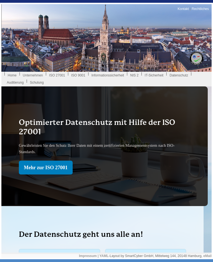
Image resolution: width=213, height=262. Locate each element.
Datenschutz (178, 75)
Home (12, 75)
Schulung (37, 82)
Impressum (88, 256)
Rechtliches (200, 9)
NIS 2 (134, 75)
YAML (104, 256)
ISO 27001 (57, 75)
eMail (207, 256)
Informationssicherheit (108, 75)
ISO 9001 (78, 75)
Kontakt (183, 9)
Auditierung (15, 82)
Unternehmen (33, 75)
